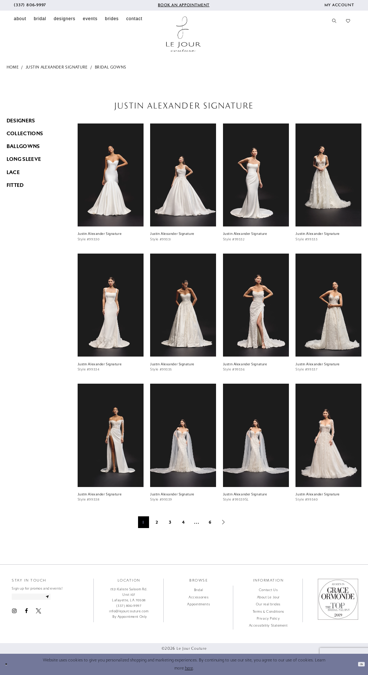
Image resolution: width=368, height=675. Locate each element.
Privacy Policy (268, 618)
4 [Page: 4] (183, 522)
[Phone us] (30, 5)
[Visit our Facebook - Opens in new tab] (26, 614)
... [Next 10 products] (197, 522)
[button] (339, 5)
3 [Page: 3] (170, 522)
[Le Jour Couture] (183, 34)
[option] (110, 185)
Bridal (198, 590)
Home (13, 67)
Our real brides (268, 604)
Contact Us (268, 590)
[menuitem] (30, 5)
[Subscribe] (68, 598)
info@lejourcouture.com (128, 611)
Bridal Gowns (110, 67)
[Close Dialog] (7, 664)
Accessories (198, 597)
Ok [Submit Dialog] (359, 664)
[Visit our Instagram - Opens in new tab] (14, 614)
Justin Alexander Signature (57, 67)
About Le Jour (268, 597)
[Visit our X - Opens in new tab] (38, 614)
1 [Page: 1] (143, 522)
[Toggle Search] (334, 21)
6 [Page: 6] (210, 522)
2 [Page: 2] (157, 522)
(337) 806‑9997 (128, 606)
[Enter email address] (42, 598)
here (189, 668)
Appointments (198, 604)
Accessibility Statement (268, 625)
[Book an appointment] (183, 5)
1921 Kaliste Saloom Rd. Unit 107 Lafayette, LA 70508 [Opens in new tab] (128, 594)
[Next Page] (223, 522)
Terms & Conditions (268, 611)
